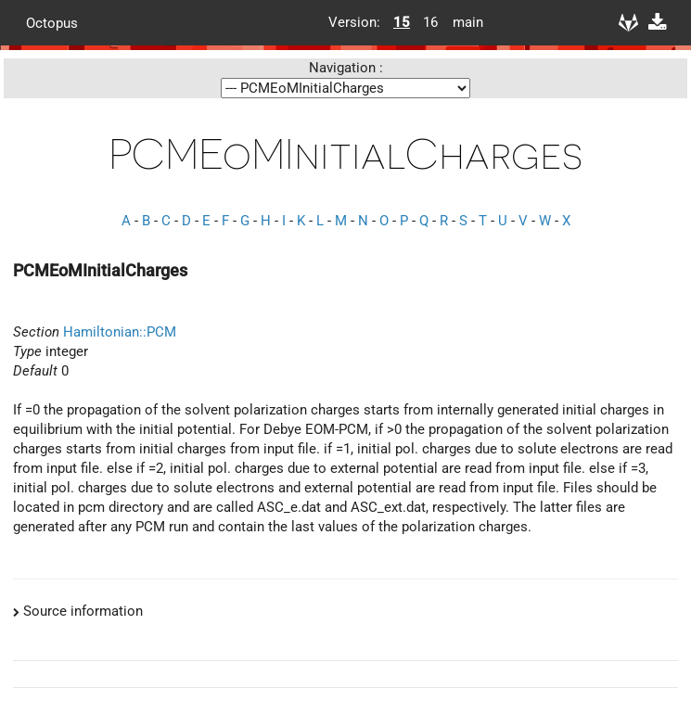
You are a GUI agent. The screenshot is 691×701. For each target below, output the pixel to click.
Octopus (52, 22)
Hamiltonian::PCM (119, 332)
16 (430, 22)
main (461, 22)
